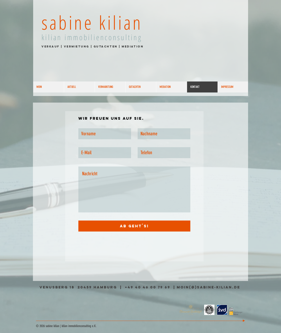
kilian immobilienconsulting (91, 37)
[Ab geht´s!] (134, 226)
